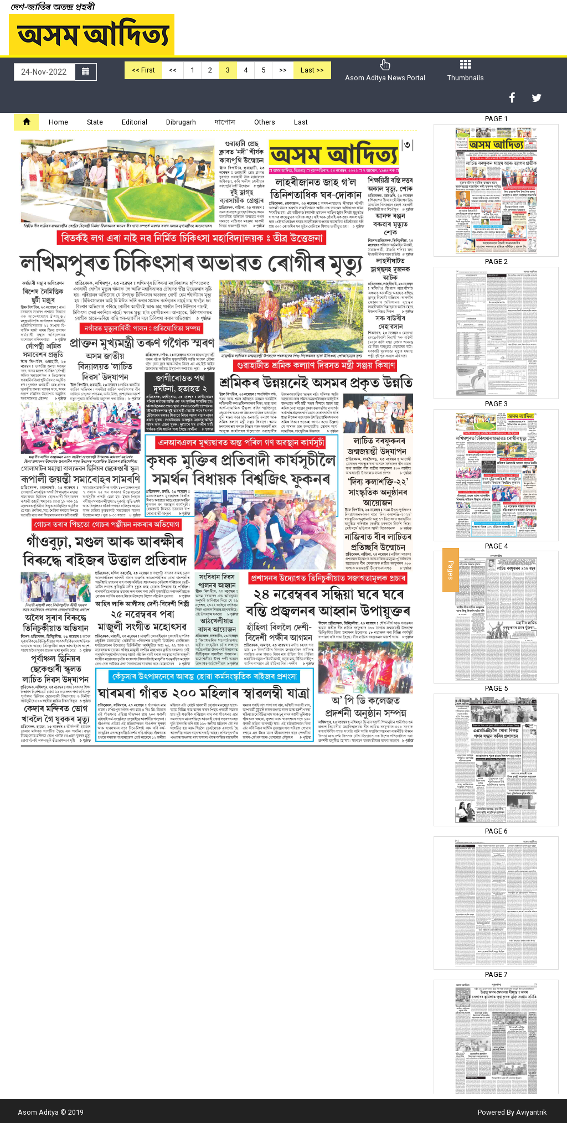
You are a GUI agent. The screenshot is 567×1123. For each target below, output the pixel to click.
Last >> (312, 70)
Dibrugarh (181, 122)
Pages (451, 569)
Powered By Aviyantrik (512, 1112)
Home (58, 122)
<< (173, 70)
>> (283, 70)
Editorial (134, 122)
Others (264, 122)
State (95, 122)
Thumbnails (465, 70)
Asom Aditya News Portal (385, 70)
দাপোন (225, 122)
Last (301, 122)
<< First (143, 70)
